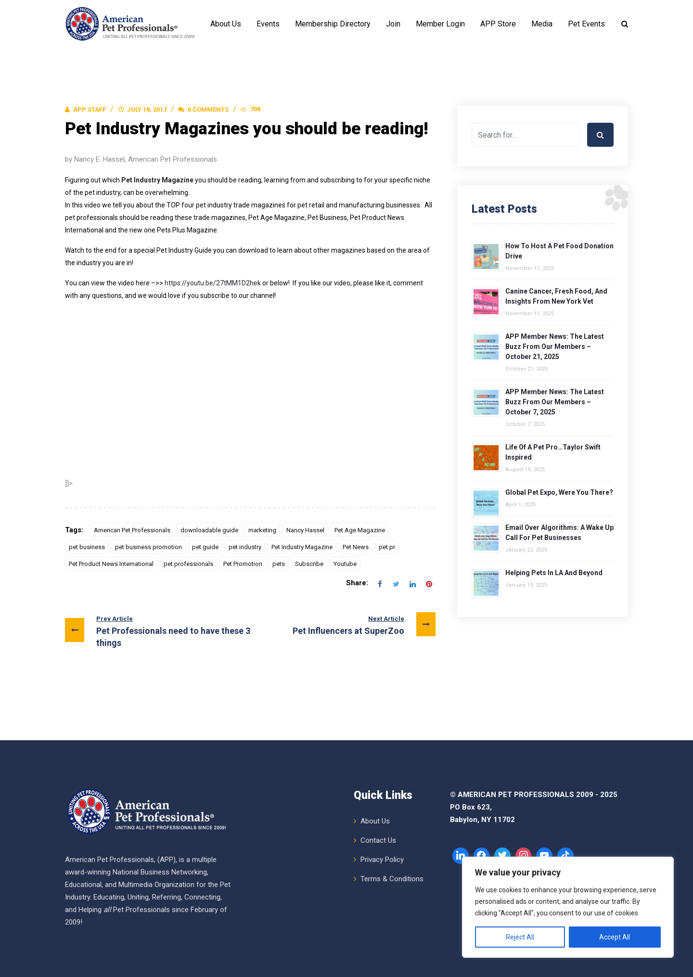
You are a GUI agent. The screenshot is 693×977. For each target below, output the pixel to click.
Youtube (345, 563)
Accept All (614, 937)
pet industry (245, 547)
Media (541, 23)
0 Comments (203, 109)
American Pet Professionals (132, 530)
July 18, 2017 (147, 109)
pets (278, 563)
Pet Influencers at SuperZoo (364, 625)
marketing (262, 530)
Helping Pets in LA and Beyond (554, 573)
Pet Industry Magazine (302, 547)
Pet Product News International (111, 563)
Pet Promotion (242, 563)
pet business (87, 547)
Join (393, 23)
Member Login (440, 23)
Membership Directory (333, 23)
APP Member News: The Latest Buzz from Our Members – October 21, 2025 (554, 346)
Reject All (520, 937)
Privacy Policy (382, 859)
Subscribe (309, 563)
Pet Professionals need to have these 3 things (157, 630)
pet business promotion (148, 547)
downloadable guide (209, 530)
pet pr (387, 547)
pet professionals (188, 563)
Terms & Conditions (392, 878)
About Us (225, 23)
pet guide (205, 547)
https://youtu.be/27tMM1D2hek (213, 283)
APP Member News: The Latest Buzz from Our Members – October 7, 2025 (554, 402)
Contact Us (378, 840)
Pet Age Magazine (359, 530)
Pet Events (586, 23)
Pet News (356, 547)
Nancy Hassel (305, 530)
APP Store (498, 23)
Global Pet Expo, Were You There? (559, 492)
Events (268, 23)
